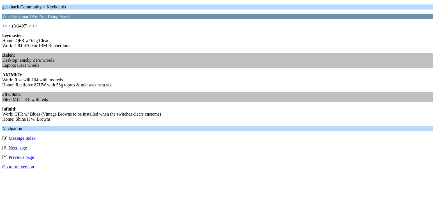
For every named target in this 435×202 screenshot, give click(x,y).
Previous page (21, 157)
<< (4, 26)
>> (34, 26)
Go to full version (18, 166)
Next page (18, 147)
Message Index (22, 138)
